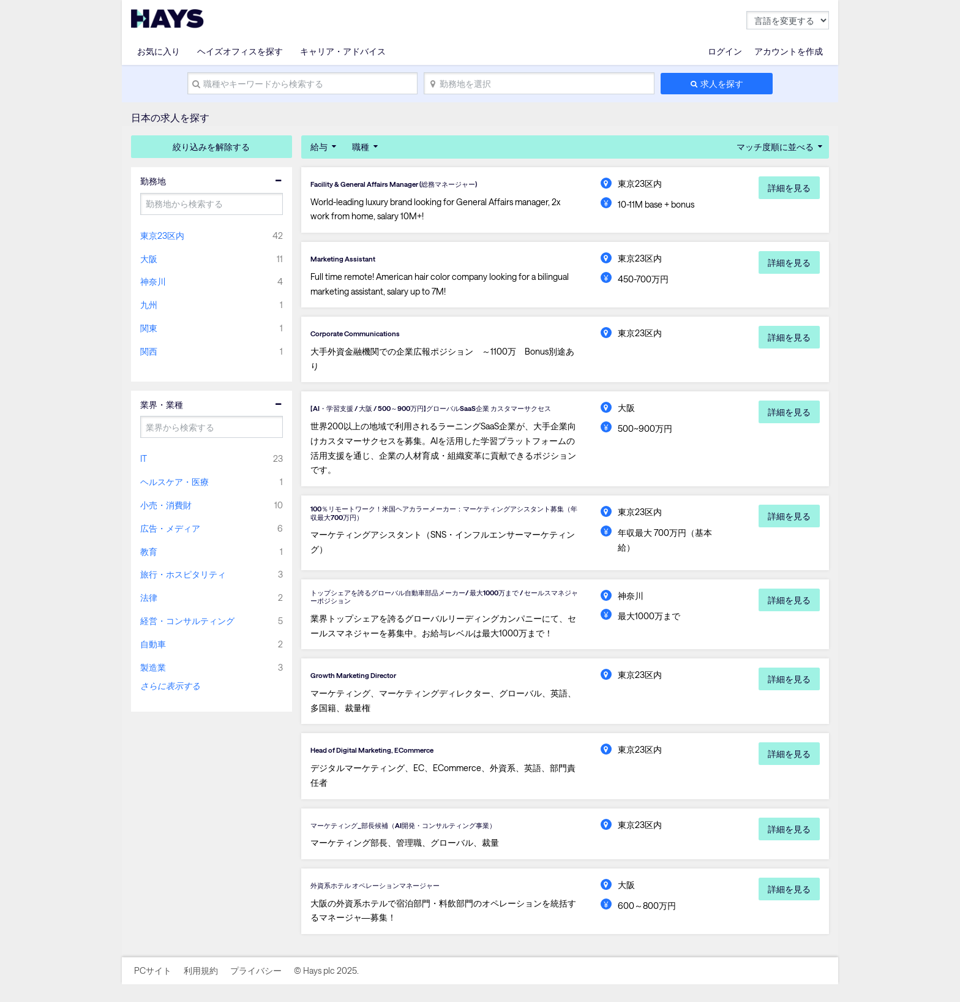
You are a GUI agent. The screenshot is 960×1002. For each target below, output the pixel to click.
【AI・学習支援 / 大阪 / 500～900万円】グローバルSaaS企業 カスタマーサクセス (442, 413)
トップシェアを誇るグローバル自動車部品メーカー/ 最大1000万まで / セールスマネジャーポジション (443, 609)
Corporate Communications (364, 335)
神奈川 (153, 281)
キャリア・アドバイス (343, 51)
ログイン (725, 51)
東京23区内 (162, 235)
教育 (148, 551)
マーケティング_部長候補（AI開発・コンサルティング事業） (428, 841)
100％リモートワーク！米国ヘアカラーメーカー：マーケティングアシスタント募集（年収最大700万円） (441, 526)
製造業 (153, 667)
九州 (148, 304)
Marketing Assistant (349, 259)
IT (143, 458)
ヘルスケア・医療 (174, 482)
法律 (148, 597)
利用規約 (201, 988)
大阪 (148, 259)
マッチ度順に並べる (775, 146)
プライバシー (256, 988)
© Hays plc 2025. (326, 988)
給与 (319, 146)
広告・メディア (170, 528)
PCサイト (152, 988)
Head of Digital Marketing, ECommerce (386, 765)
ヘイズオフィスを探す (240, 51)
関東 (148, 328)
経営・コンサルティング (187, 621)
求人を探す (721, 83)
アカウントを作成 (788, 51)
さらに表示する (170, 685)
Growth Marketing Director (363, 690)
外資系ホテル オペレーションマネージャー (392, 902)
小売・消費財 (166, 505)
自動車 (153, 644)
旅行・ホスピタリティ (183, 574)
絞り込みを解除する (211, 146)
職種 (360, 146)
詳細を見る (789, 188)
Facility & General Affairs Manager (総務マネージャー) (414, 184)
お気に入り (158, 51)
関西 (148, 351)
